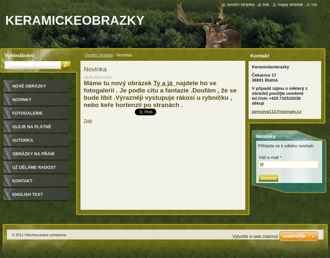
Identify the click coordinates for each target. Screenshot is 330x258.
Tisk (266, 4)
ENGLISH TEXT (27, 194)
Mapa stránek (290, 4)
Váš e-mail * (270, 157)
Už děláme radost (34, 167)
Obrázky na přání (33, 153)
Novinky (21, 99)
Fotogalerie (27, 113)
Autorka (22, 140)
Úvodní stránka (98, 55)
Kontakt (22, 180)
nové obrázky (29, 86)
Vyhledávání (19, 55)
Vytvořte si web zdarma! (255, 236)
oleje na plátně (31, 126)
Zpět (88, 120)
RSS (314, 4)
